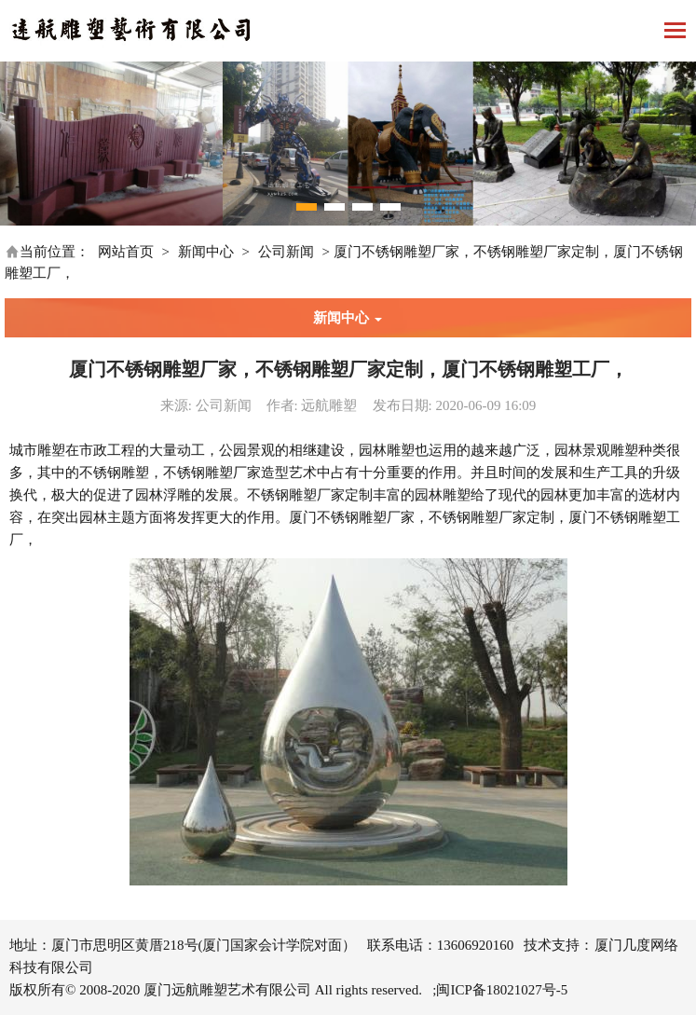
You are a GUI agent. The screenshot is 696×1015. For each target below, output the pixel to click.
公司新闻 (286, 251)
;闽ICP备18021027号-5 (499, 989)
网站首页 (126, 251)
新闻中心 (206, 251)
